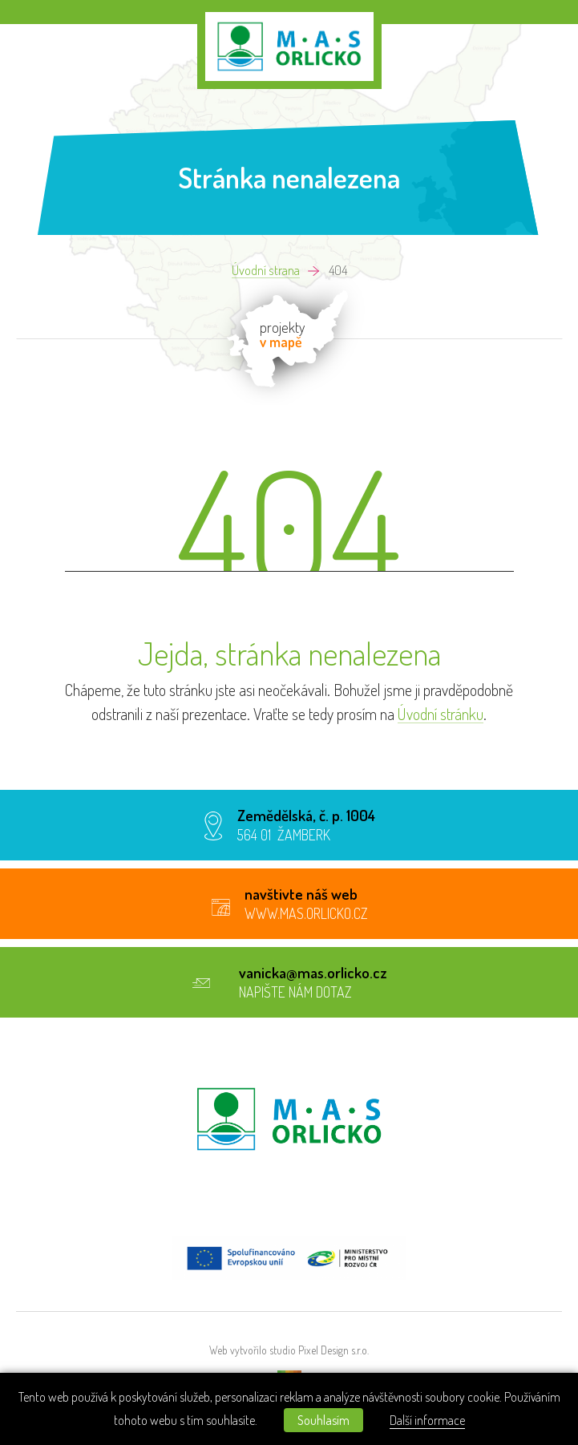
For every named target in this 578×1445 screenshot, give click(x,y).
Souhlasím (323, 1420)
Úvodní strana (266, 270)
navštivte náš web (301, 894)
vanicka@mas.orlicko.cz (313, 972)
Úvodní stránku (440, 714)
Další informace (427, 1420)
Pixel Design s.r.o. (333, 1350)
